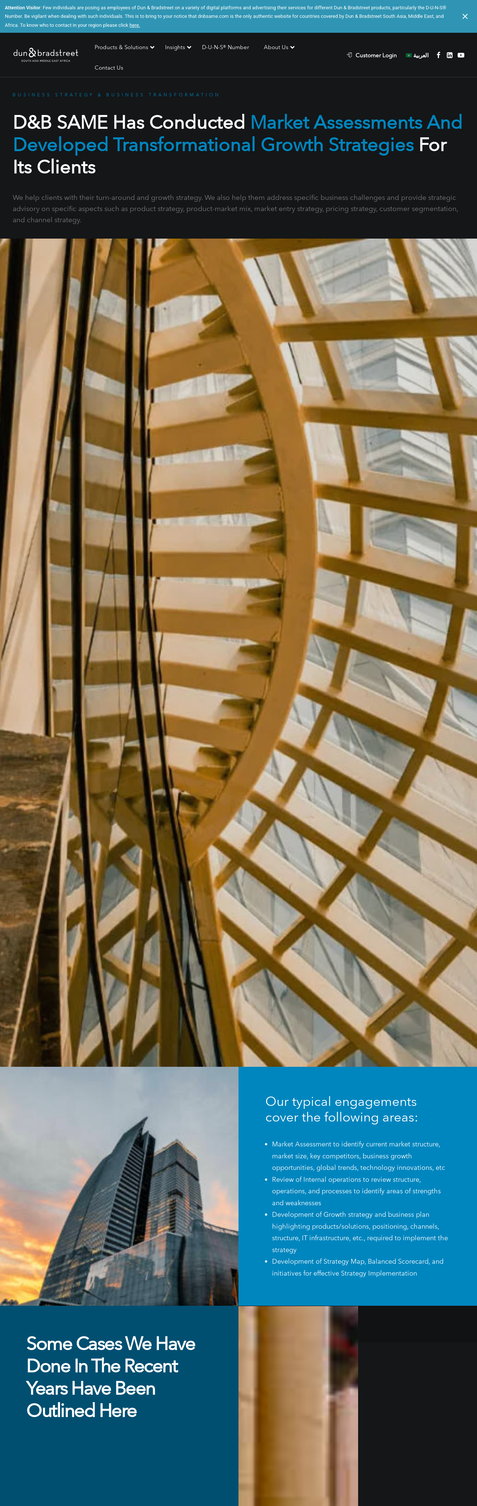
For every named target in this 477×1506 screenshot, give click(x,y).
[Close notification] (465, 16)
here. (134, 25)
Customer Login (376, 55)
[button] (438, 55)
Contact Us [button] (238, 1393)
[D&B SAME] (46, 55)
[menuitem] (375, 55)
